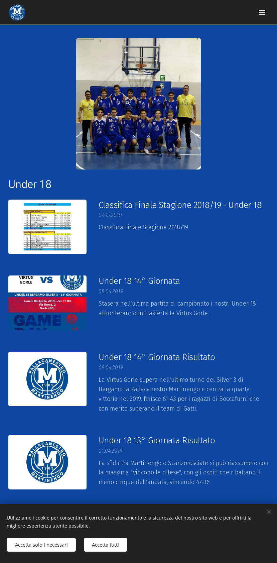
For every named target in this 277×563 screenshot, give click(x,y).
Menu (262, 12)
